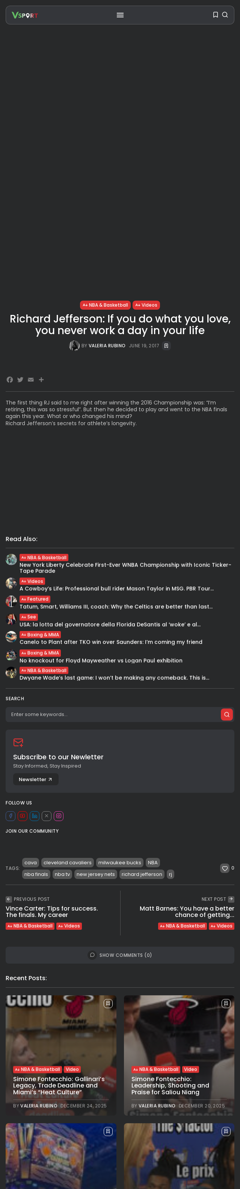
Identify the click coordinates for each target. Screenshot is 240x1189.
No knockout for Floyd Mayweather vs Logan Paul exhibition (101, 662)
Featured (34, 600)
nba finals (36, 874)
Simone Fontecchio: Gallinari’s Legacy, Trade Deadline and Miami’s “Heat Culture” (59, 1086)
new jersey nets (96, 874)
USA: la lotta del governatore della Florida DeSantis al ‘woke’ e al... (110, 626)
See (28, 618)
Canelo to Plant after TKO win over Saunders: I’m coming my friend (111, 643)
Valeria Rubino (107, 346)
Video (72, 1070)
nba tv (62, 874)
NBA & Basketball (105, 305)
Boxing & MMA (40, 635)
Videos (146, 305)
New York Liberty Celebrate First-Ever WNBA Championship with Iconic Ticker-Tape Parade (125, 568)
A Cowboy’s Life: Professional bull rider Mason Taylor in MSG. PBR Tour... (117, 589)
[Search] (120, 714)
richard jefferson (142, 874)
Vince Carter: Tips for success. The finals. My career (52, 912)
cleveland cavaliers (68, 862)
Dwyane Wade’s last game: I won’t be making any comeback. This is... (114, 679)
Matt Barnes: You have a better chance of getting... (187, 912)
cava (30, 862)
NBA (153, 862)
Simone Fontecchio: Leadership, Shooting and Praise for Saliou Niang (170, 1086)
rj (170, 874)
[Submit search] (227, 715)
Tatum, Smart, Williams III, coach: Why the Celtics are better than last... (116, 607)
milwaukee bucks (119, 862)
